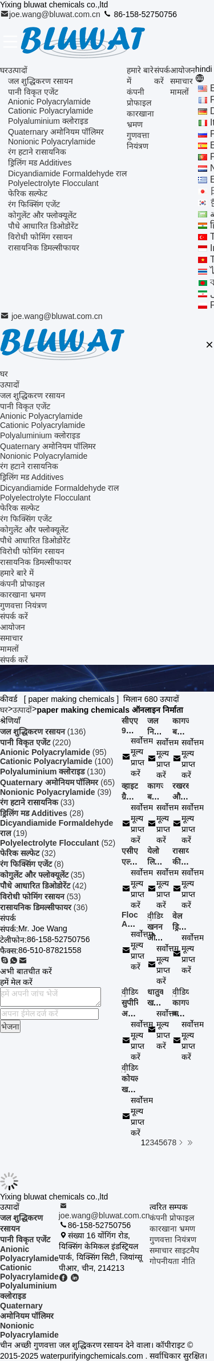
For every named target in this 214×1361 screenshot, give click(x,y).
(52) (57, 842)
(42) (43, 885)
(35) (42, 874)
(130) (53, 771)
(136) (43, 731)
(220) (35, 742)
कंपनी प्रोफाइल (22, 583)
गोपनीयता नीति (172, 1261)
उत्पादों (17, 70)
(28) (42, 813)
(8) (32, 864)
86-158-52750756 (140, 14)
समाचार (181, 81)
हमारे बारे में (17, 572)
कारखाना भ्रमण (23, 594)
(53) (40, 896)
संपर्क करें (14, 616)
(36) (44, 907)
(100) (56, 761)
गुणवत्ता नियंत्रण (23, 605)
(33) (37, 802)
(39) (55, 792)
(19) (56, 828)
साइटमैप (187, 1250)
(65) (57, 782)
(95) (53, 752)
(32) (28, 853)
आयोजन (182, 70)
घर (4, 70)
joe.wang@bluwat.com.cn (51, 14)
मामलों (179, 91)
